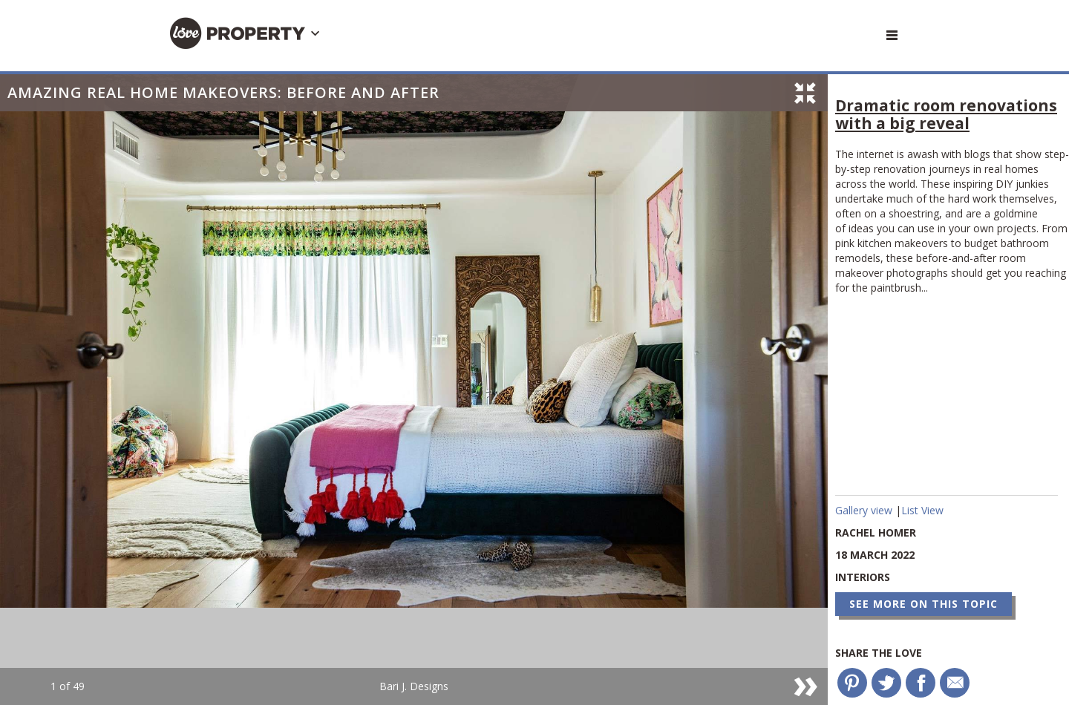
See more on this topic (923, 604)
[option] (414, 389)
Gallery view (865, 510)
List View (922, 510)
